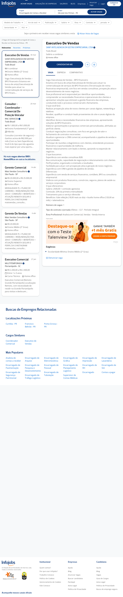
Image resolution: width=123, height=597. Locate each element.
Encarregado (88, 372)
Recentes (16, 48)
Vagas (98, 575)
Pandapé (71, 582)
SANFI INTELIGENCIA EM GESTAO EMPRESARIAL (70, 48)
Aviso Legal (72, 585)
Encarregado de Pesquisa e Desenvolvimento (33, 368)
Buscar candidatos (75, 578)
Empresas (82, 4)
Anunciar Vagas (74, 575)
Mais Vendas (17, 171)
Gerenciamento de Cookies (50, 582)
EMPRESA (61, 72)
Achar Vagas (26, 4)
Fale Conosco (45, 585)
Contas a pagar (108, 372)
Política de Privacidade (77, 589)
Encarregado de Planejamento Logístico (70, 368)
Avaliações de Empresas (46, 4)
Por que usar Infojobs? (49, 571)
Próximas (26, 48)
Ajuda (70, 568)
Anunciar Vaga (93, 3)
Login (103, 4)
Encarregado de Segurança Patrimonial (13, 375)
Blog (73, 4)
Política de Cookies (47, 578)
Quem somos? (45, 568)
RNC (12, 118)
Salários (64, 4)
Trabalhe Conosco (47, 575)
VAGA (50, 72)
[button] (96, 12)
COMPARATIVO (76, 72)
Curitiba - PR (11, 323)
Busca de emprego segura (106, 589)
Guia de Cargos (102, 578)
